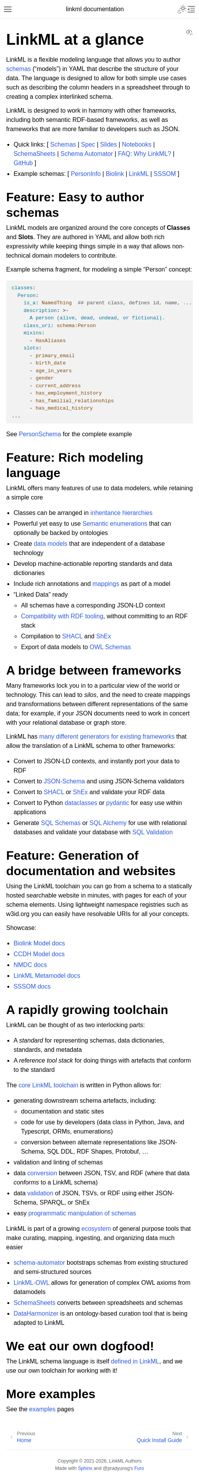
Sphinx (85, 1468)
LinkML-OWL (31, 1282)
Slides (108, 144)
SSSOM (164, 173)
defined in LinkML (135, 1361)
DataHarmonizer (35, 1313)
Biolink (115, 173)
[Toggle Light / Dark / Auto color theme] (182, 9)
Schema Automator (87, 153)
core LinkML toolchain (48, 1085)
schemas (18, 69)
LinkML (138, 173)
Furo (139, 1468)
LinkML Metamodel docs (46, 975)
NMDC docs (30, 965)
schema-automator (39, 1262)
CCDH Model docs (38, 954)
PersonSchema (40, 434)
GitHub (23, 163)
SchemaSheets (34, 153)
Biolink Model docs (39, 943)
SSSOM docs (32, 986)
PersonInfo (86, 173)
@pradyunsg (116, 1468)
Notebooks (137, 144)
